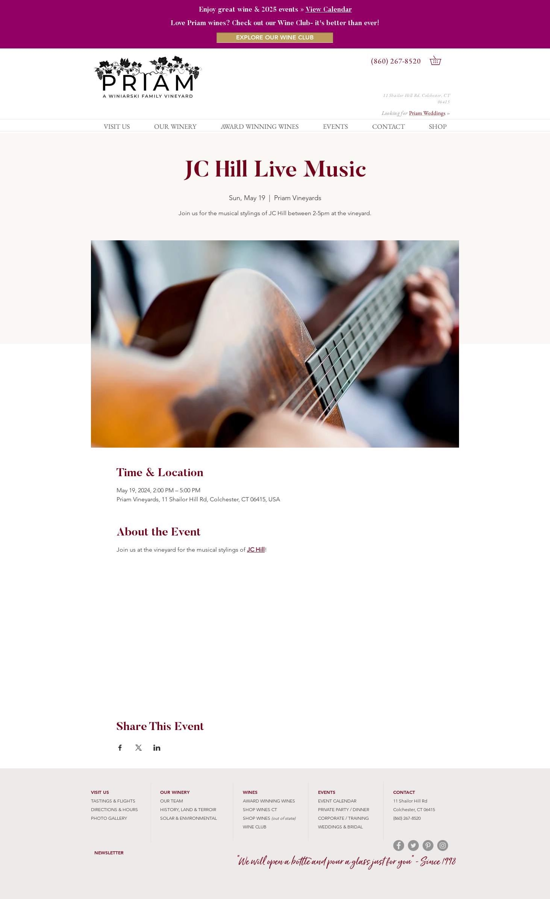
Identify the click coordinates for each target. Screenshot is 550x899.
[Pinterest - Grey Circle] (428, 845)
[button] (440, 60)
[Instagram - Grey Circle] (442, 845)
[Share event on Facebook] (120, 748)
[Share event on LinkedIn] (157, 748)
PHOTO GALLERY (109, 818)
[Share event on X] (138, 748)
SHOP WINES (256, 818)
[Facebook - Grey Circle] (398, 845)
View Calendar (329, 10)
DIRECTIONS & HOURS (114, 809)
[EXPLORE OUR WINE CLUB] (275, 37)
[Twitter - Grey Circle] (413, 845)
